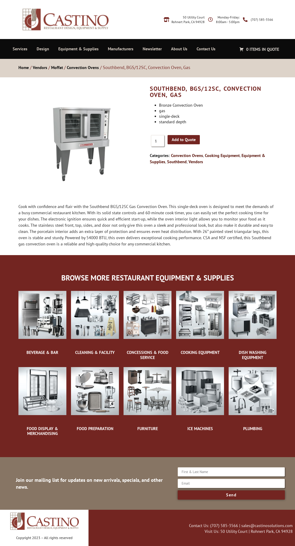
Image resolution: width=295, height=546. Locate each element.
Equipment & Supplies (78, 48)
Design (43, 48)
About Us (179, 48)
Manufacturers (120, 48)
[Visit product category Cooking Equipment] (200, 321)
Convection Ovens (83, 67)
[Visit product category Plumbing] (253, 397)
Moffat (57, 67)
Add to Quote (184, 139)
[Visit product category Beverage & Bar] (42, 321)
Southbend (177, 161)
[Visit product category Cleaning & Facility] (95, 321)
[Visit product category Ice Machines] (200, 397)
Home (23, 67)
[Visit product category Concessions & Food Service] (147, 324)
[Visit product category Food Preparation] (95, 397)
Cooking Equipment (222, 155)
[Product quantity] (157, 141)
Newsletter (152, 48)
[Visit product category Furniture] (147, 397)
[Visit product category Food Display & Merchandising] (42, 400)
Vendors (40, 67)
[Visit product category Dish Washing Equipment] (253, 324)
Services (20, 48)
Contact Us (206, 48)
